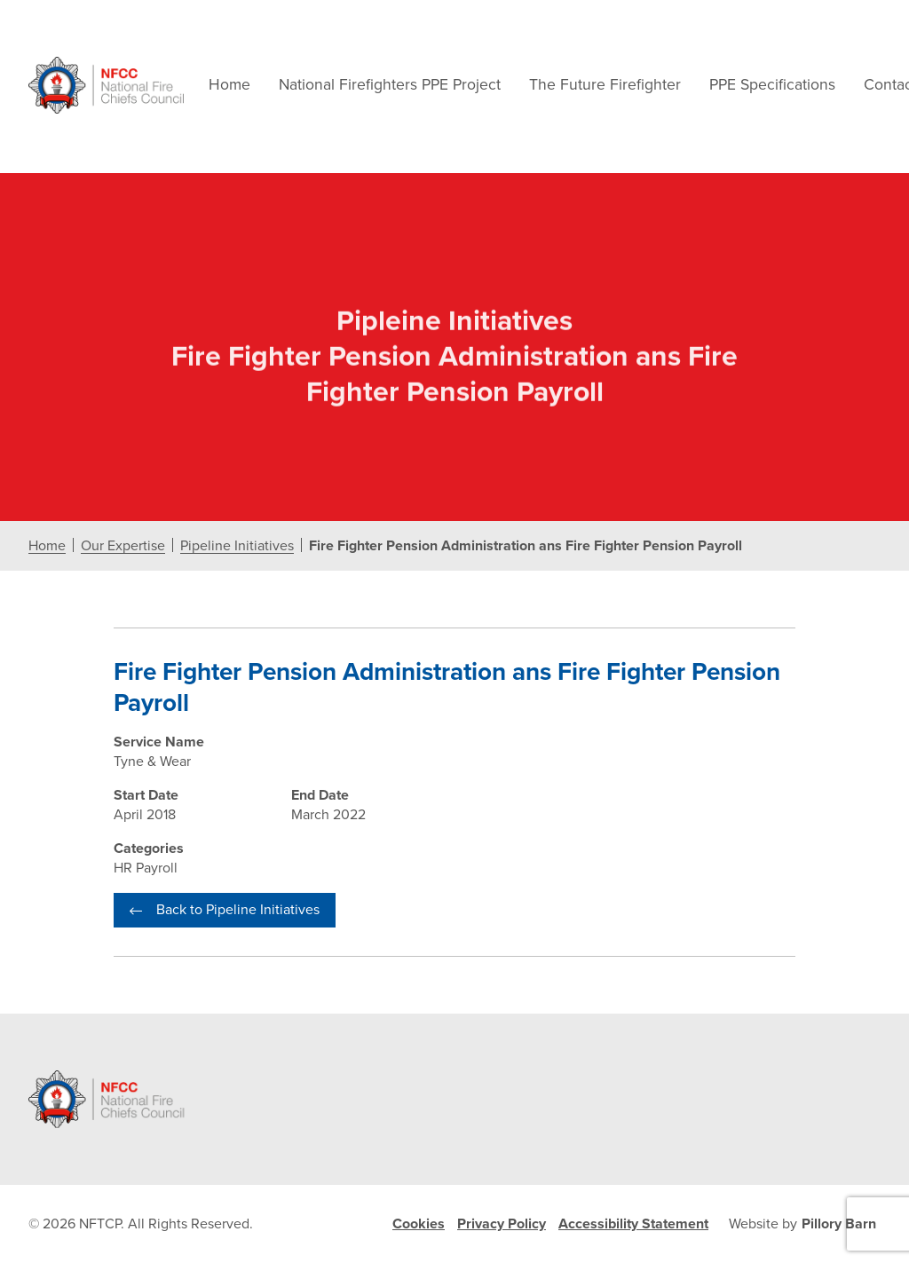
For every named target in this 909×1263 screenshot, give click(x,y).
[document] (454, 593)
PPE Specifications (772, 84)
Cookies (418, 1224)
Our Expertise (123, 546)
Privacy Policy (501, 1224)
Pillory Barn (839, 1224)
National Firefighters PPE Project (390, 84)
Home (229, 84)
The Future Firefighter (605, 84)
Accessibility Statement (633, 1224)
